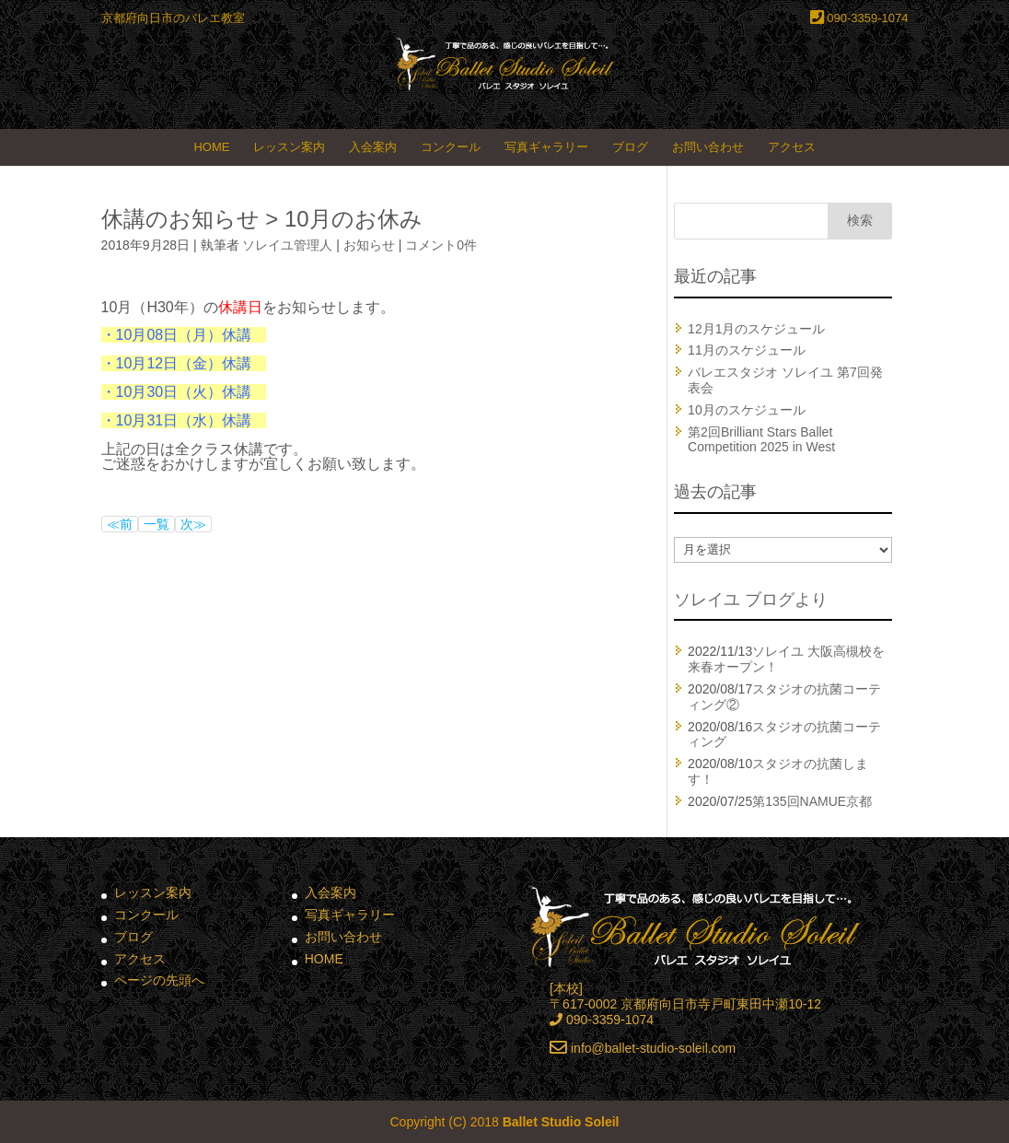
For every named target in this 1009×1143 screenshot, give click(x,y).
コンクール (451, 147)
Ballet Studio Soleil (561, 1121)
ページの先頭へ (159, 980)
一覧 (156, 524)
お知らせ (369, 245)
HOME (211, 147)
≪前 (120, 524)
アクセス (792, 147)
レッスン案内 (289, 147)
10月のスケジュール (747, 409)
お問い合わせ (708, 147)
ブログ (630, 147)
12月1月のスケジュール (756, 328)
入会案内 (373, 147)
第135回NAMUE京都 (812, 801)
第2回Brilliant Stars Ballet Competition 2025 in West (761, 440)
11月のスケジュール (747, 350)
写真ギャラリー (546, 147)
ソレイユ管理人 (287, 245)
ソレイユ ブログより (751, 599)
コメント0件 (441, 245)
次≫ (193, 524)
